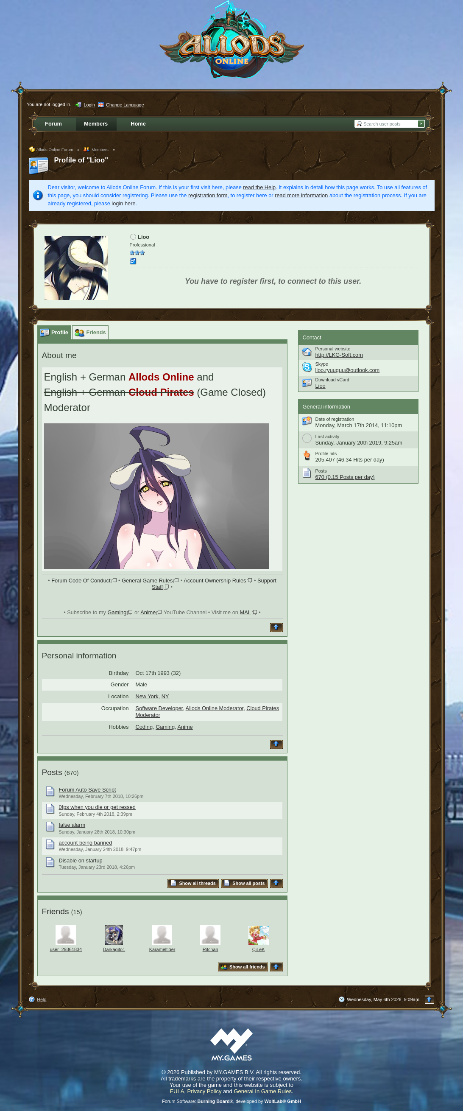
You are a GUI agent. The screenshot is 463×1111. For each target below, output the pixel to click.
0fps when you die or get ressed (97, 807)
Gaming (117, 612)
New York (147, 696)
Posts (52, 772)
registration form (207, 195)
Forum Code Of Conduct (80, 580)
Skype (321, 364)
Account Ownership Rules (215, 580)
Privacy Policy (204, 1091)
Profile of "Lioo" (81, 160)
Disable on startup (81, 860)
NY (165, 696)
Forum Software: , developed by (231, 1101)
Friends (55, 911)
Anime (148, 612)
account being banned (85, 843)
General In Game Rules (263, 1091)
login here (123, 203)
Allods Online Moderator (215, 708)
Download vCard (332, 379)
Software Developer (159, 708)
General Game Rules (147, 580)
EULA (177, 1091)
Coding (144, 727)
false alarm (72, 825)
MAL (245, 612)
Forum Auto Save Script (87, 789)
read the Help (259, 187)
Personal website (333, 348)
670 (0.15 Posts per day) (345, 477)
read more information (301, 195)
